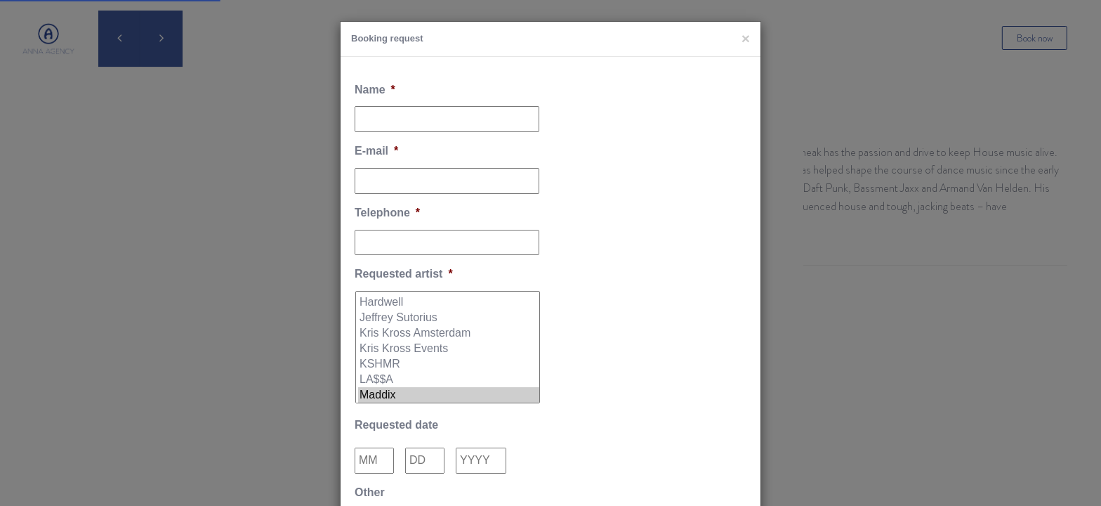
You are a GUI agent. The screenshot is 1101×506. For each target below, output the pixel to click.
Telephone (387, 213)
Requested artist (404, 274)
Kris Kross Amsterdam (448, 333)
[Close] (745, 38)
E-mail (376, 151)
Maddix (448, 395)
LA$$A (448, 379)
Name (375, 90)
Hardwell (448, 302)
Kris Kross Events (448, 348)
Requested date (396, 425)
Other (370, 492)
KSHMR (448, 364)
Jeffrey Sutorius (448, 317)
